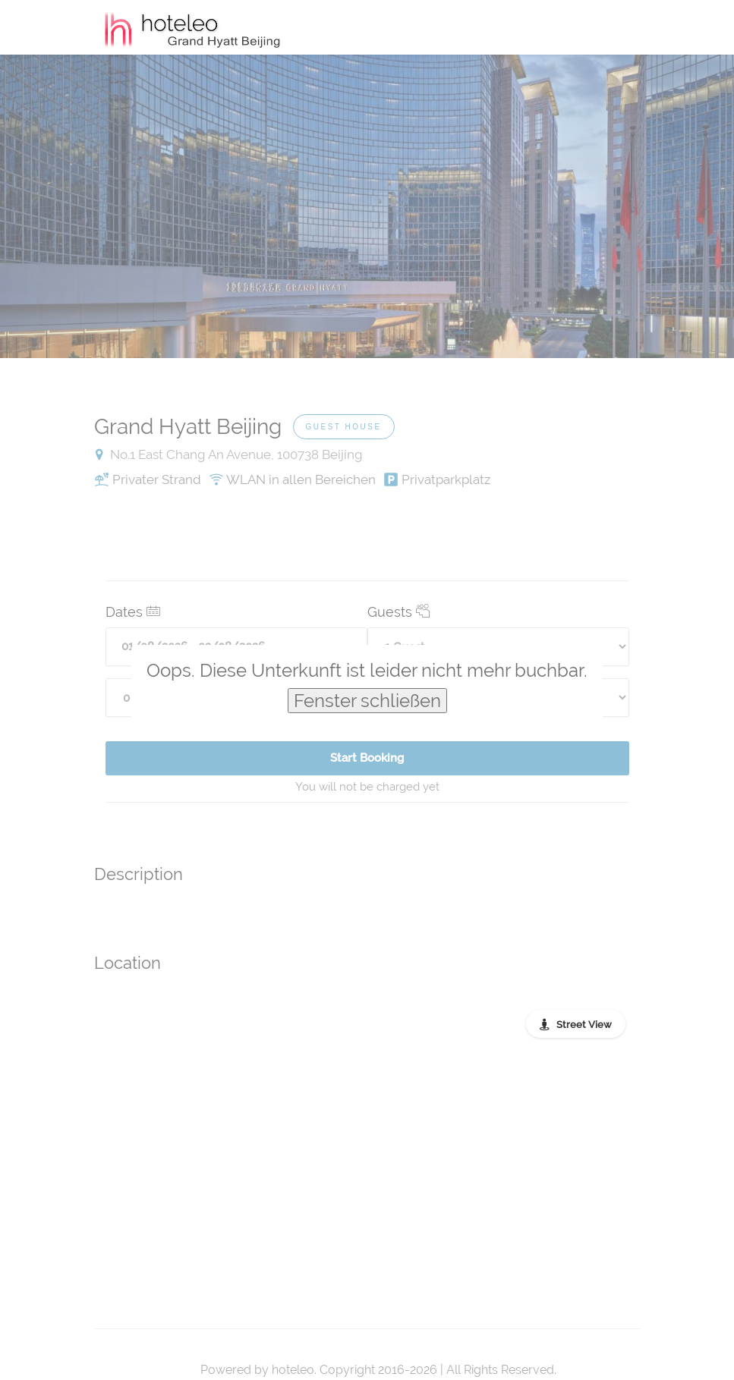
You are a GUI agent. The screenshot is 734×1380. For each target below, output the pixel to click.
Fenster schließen (367, 701)
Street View (584, 1024)
